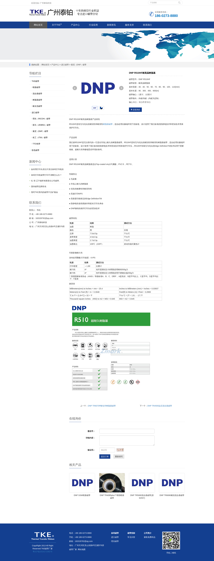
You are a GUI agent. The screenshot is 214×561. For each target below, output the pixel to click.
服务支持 (129, 25)
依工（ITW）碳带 (40, 137)
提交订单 (105, 456)
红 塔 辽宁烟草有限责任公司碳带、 (46, 181)
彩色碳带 (35, 150)
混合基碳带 (37, 93)
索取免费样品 (149, 537)
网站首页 (38, 25)
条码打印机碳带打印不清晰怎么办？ (46, 175)
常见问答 (131, 537)
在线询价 (135, 110)
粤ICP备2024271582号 (42, 551)
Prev (75, 88)
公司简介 (147, 533)
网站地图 (81, 549)
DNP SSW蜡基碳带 (82, 495)
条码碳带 (115, 533)
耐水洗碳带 (37, 106)
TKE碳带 (35, 81)
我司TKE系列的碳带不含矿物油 (44, 192)
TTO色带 (36, 144)
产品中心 (75, 25)
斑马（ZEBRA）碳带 (41, 125)
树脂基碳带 (108, 124)
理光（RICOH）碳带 (41, 119)
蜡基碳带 (36, 87)
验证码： (91, 450)
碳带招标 (131, 533)
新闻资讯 (111, 25)
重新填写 (119, 456)
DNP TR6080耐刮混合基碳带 (172, 495)
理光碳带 (115, 541)
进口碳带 (65, 65)
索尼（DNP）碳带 (78, 65)
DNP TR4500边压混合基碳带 (159, 406)
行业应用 (93, 25)
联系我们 (147, 25)
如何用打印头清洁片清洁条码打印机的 (47, 169)
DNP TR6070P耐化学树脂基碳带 (102, 406)
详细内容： (90, 438)
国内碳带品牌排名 (38, 186)
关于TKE (57, 24)
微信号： (91, 431)
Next (121, 88)
